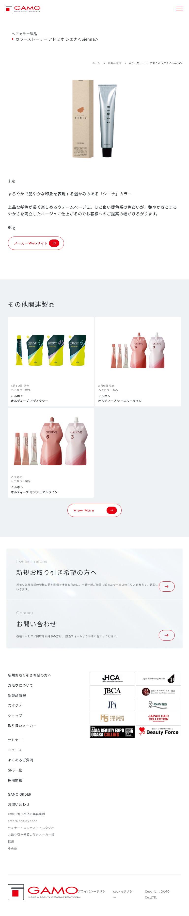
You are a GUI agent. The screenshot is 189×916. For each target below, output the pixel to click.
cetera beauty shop (22, 821)
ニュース (15, 749)
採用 (11, 841)
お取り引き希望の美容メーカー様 (31, 834)
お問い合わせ (19, 804)
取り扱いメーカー (22, 725)
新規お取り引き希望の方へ (29, 675)
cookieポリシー (122, 894)
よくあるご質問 (20, 759)
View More (95, 510)
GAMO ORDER (20, 794)
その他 (12, 848)
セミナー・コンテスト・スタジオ (31, 827)
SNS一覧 (15, 770)
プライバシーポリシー (92, 894)
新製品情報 (114, 63)
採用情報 (15, 780)
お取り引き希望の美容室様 (26, 814)
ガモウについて (20, 685)
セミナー (15, 739)
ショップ (15, 715)
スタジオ (15, 705)
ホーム (96, 63)
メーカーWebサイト (36, 243)
